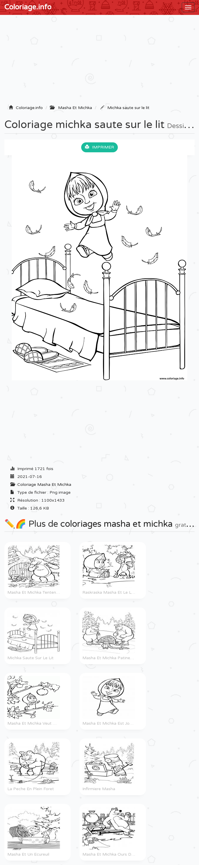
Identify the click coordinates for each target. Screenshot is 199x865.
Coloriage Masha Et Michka (44, 484)
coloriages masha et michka (116, 524)
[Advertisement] (99, 62)
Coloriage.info (27, 7)
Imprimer (99, 147)
